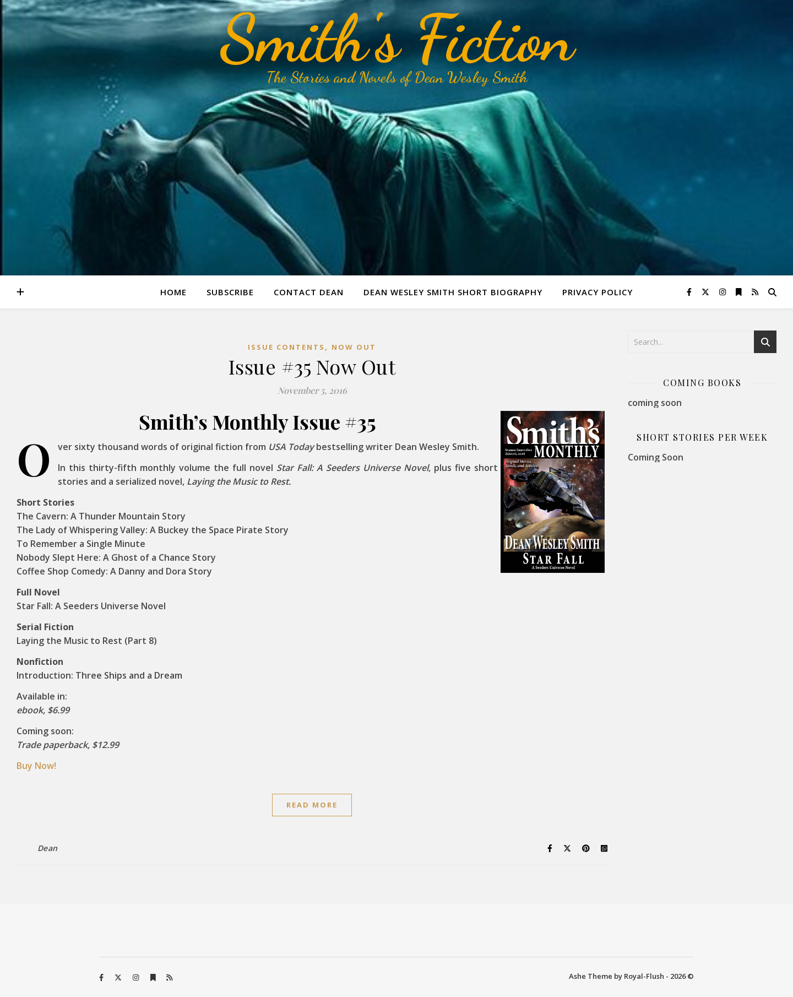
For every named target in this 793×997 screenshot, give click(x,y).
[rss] (755, 291)
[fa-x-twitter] (706, 291)
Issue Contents (286, 347)
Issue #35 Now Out (312, 366)
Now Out (354, 347)
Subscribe (230, 291)
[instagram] (723, 291)
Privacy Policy (597, 291)
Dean (47, 848)
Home (173, 291)
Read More (312, 805)
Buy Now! (36, 766)
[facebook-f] (690, 291)
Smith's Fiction (396, 39)
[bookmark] (740, 291)
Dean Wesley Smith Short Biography (452, 291)
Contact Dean (309, 291)
